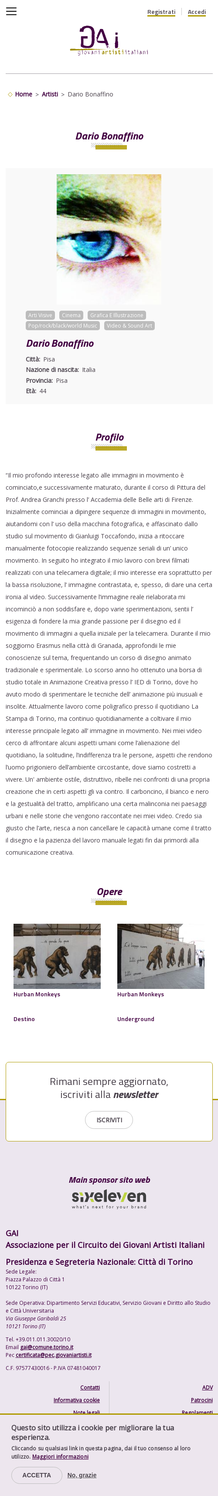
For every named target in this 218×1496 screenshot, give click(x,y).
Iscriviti (109, 1120)
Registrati (161, 12)
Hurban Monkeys (37, 993)
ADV (207, 1387)
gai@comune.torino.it (46, 1347)
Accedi (197, 12)
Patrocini (202, 1400)
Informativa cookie (77, 1400)
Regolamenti (197, 1413)
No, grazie (82, 1475)
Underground (135, 1018)
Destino (24, 1018)
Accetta (36, 1475)
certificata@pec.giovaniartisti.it (54, 1355)
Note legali (86, 1413)
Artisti (50, 94)
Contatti (90, 1387)
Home (23, 94)
